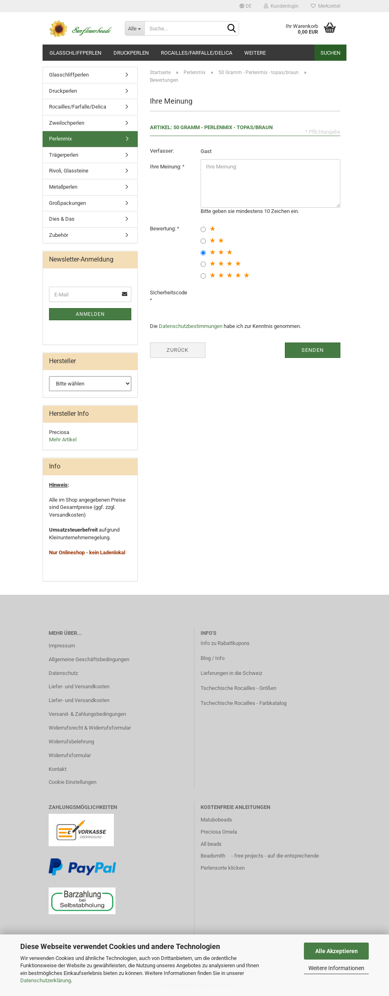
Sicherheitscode (168, 292)
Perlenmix (60, 139)
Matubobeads (216, 820)
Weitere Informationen (336, 968)
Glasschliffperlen (75, 53)
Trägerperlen (63, 155)
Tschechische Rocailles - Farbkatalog (243, 703)
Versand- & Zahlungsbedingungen (87, 714)
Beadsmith (213, 856)
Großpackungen (67, 203)
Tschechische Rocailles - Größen (238, 688)
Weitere (255, 53)
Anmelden (90, 314)
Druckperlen (131, 53)
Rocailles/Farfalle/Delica (196, 53)
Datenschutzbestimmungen (190, 326)
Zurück (177, 350)
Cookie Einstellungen (72, 782)
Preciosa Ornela (219, 832)
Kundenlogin (281, 6)
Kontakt (57, 769)
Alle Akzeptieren (336, 951)
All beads (211, 844)
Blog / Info (212, 658)
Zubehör (58, 235)
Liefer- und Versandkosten (79, 686)
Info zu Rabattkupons (225, 643)
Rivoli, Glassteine (68, 171)
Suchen (330, 53)
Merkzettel (325, 6)
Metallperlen (63, 187)
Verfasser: (162, 151)
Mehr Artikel (63, 439)
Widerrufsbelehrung (71, 741)
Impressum (62, 646)
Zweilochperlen (66, 123)
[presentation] (262, 301)
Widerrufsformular (70, 755)
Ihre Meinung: (166, 167)
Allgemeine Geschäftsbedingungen (89, 659)
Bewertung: (163, 229)
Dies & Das (62, 219)
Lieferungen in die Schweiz (231, 673)
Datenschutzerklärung (45, 980)
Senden (312, 350)
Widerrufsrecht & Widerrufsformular (90, 728)
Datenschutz (63, 673)
